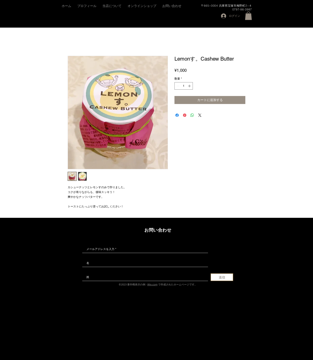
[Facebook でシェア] (177, 115)
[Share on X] (199, 115)
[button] (248, 16)
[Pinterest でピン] (184, 115)
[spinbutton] (183, 85)
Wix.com (152, 284)
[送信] (222, 277)
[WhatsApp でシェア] (192, 115)
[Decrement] (177, 85)
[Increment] (189, 85)
